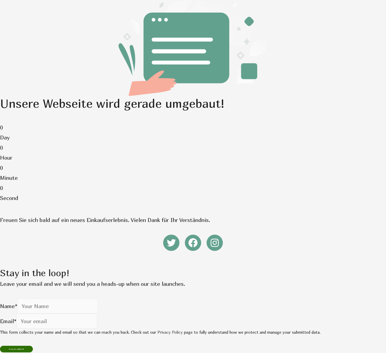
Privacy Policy (170, 332)
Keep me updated (16, 349)
